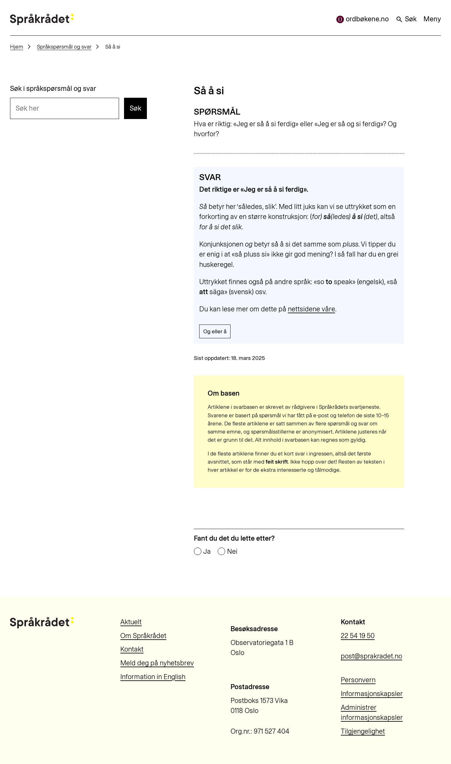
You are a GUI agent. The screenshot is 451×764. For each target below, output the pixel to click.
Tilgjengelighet (363, 731)
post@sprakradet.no (371, 656)
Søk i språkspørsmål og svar (53, 88)
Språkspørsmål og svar (64, 46)
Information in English (152, 677)
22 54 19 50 (358, 635)
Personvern (358, 680)
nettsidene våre (311, 309)
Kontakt (131, 649)
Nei (232, 551)
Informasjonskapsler (372, 693)
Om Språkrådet (143, 635)
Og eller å (214, 331)
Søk (406, 19)
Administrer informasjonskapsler (372, 712)
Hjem (16, 46)
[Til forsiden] (41, 19)
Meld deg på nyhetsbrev (157, 663)
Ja (207, 551)
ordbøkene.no (362, 19)
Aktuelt (131, 622)
